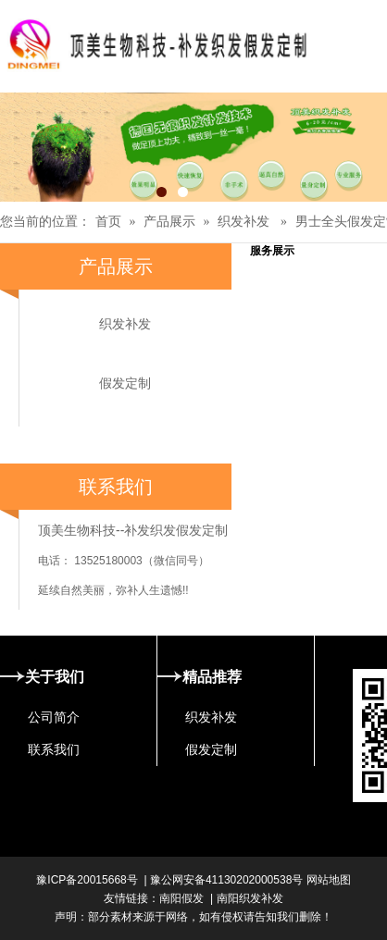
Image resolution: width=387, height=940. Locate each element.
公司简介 (54, 717)
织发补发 (243, 222)
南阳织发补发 (250, 898)
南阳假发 (181, 898)
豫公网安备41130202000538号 (226, 879)
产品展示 (169, 222)
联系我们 (54, 749)
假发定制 (125, 383)
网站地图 (326, 879)
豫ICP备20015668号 (86, 879)
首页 (108, 222)
